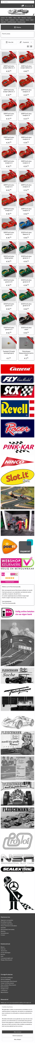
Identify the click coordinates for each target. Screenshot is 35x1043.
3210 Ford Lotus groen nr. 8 (8, 281)
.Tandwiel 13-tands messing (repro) (9, 352)
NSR (19, 17)
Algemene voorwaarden (7, 920)
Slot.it (27, 19)
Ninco (15, 17)
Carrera (3, 17)
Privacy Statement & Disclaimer (9, 925)
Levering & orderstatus (7, 924)
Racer (2, 19)
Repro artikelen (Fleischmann (8, 985)
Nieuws (3, 947)
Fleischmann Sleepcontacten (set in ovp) (26, 353)
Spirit (31, 19)
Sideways (22, 19)
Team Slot (3, 21)
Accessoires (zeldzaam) (7, 977)
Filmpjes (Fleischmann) (6, 960)
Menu (17, 27)
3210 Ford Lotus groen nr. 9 (8, 328)
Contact (3, 935)
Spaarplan (3, 927)
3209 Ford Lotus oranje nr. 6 (26, 90)
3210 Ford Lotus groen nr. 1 (26, 257)
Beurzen (3, 954)
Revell (6, 19)
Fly (6, 17)
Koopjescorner (21, 21)
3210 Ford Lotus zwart (26, 328)
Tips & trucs (4, 950)
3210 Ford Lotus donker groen (8, 257)
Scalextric (12, 19)
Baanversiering (4, 987)
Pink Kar (24, 17)
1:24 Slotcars (4, 990)
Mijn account (29, 6)
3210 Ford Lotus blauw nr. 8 (26, 233)
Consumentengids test (7, 958)
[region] (17, 1018)
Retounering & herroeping (7, 929)
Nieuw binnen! (4, 992)
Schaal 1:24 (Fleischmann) (7, 983)
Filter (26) (9, 42)
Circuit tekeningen (5, 952)
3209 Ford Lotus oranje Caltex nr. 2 (9, 67)
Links (2, 956)
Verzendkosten (5, 933)
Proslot (29, 17)
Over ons (3, 949)
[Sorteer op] (25, 42)
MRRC (10, 17)
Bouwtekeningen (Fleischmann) (9, 981)
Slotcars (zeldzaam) (5, 979)
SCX (17, 19)
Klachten (3, 931)
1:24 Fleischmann (11, 21)
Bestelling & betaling (6, 922)
